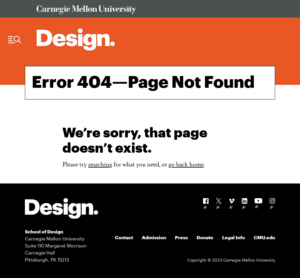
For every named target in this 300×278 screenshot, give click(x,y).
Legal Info (233, 237)
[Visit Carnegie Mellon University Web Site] (153, 10)
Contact (124, 237)
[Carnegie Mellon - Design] (61, 209)
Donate (205, 237)
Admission (154, 237)
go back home (186, 164)
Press (181, 237)
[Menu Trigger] (15, 40)
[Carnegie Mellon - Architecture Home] (76, 39)
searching (100, 164)
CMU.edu (264, 237)
